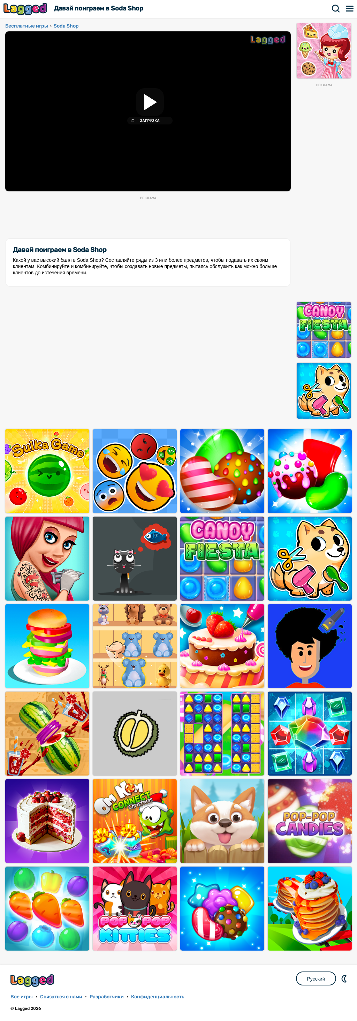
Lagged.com (33, 980)
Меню (350, 8)
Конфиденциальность (157, 997)
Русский (316, 979)
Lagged (26, 9)
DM (345, 978)
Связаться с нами (61, 997)
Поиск (336, 8)
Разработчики (107, 997)
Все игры (21, 997)
